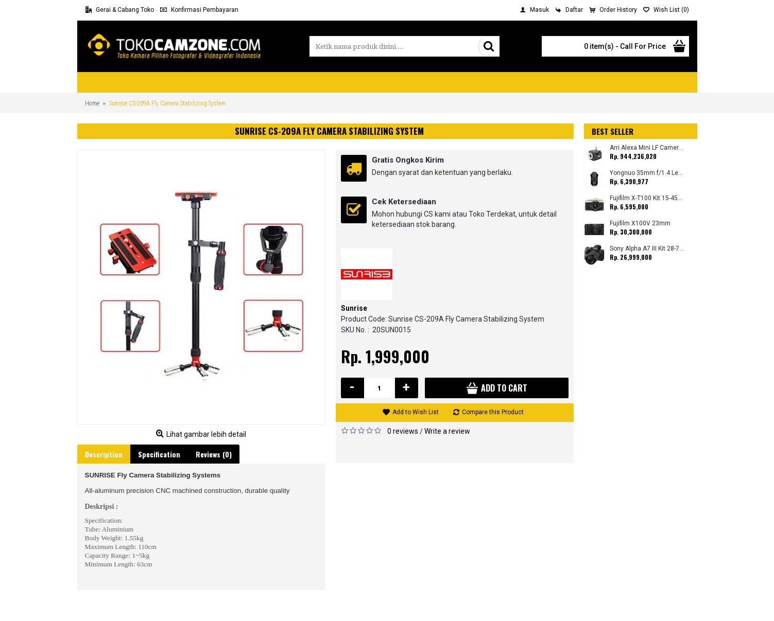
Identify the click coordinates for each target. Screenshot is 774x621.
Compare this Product (493, 412)
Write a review (447, 431)
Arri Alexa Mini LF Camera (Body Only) (647, 148)
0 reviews (402, 431)
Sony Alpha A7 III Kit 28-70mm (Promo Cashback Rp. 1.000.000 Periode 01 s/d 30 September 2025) (647, 248)
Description (104, 454)
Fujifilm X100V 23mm (640, 223)
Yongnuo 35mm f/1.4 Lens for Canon (647, 173)
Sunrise (354, 308)
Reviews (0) (214, 454)
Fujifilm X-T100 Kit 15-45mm (647, 198)
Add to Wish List (415, 412)
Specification (159, 454)
